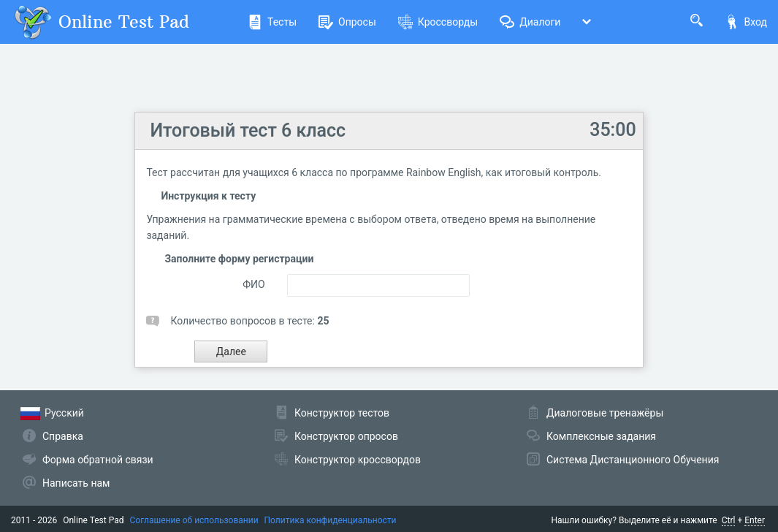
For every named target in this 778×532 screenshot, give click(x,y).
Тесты (272, 22)
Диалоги (530, 22)
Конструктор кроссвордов (357, 460)
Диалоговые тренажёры (604, 413)
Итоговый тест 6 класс (248, 130)
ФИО (253, 284)
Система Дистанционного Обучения (632, 460)
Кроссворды (438, 22)
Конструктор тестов (341, 413)
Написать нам (76, 483)
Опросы (347, 22)
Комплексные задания (601, 436)
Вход (746, 22)
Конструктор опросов (346, 436)
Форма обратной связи (97, 460)
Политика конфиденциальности (330, 520)
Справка (62, 436)
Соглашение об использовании (194, 520)
